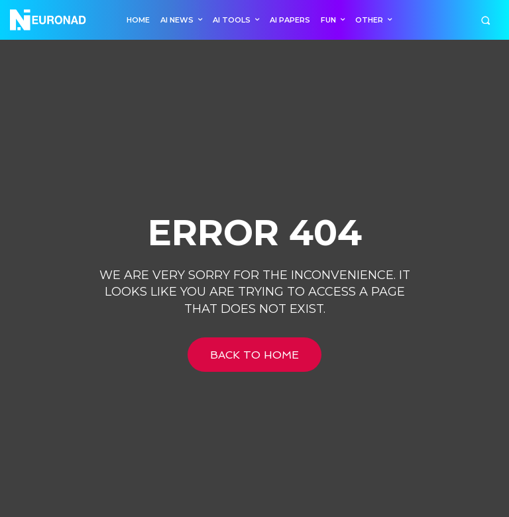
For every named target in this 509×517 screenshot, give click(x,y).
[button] (485, 20)
